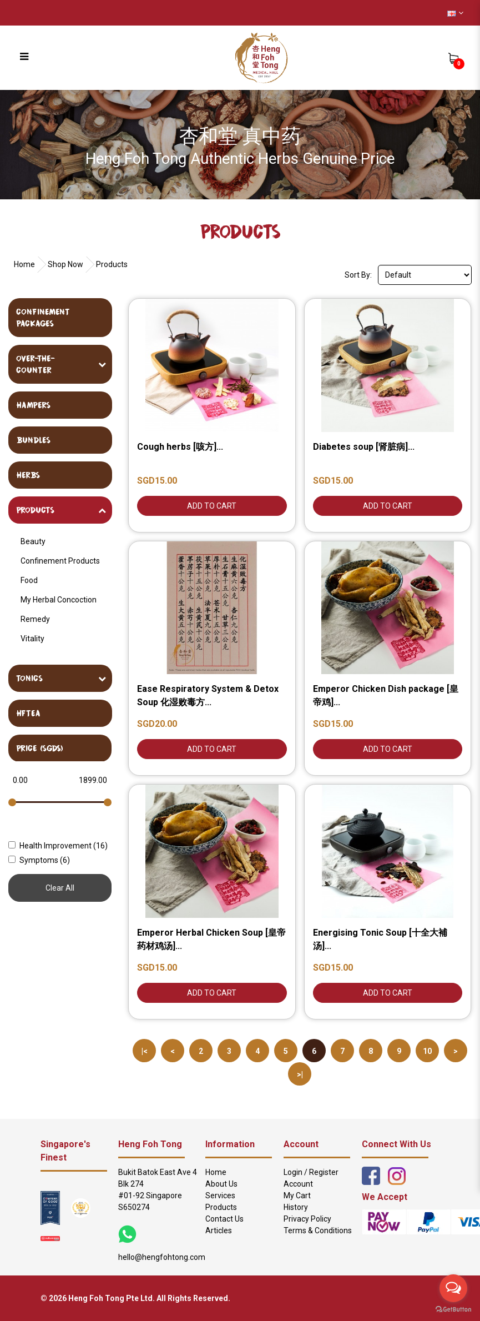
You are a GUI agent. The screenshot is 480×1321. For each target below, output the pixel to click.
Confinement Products (60, 560)
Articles (218, 1230)
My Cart (297, 1195)
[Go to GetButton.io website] (453, 1309)
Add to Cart (211, 505)
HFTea (28, 713)
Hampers (33, 405)
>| (300, 1074)
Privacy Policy (307, 1218)
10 (427, 1051)
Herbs (28, 475)
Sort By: (358, 274)
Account (298, 1183)
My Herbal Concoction (59, 599)
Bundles (33, 440)
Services (220, 1195)
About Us (221, 1183)
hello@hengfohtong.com (161, 1257)
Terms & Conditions (318, 1230)
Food (29, 580)
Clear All (60, 887)
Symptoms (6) (39, 860)
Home (24, 264)
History (296, 1207)
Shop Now (65, 264)
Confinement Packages (43, 317)
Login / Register (311, 1172)
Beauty (33, 541)
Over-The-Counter (35, 364)
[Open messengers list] (453, 1288)
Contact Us (224, 1218)
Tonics (29, 678)
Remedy (35, 619)
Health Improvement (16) (58, 845)
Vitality (32, 638)
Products (112, 264)
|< (145, 1051)
